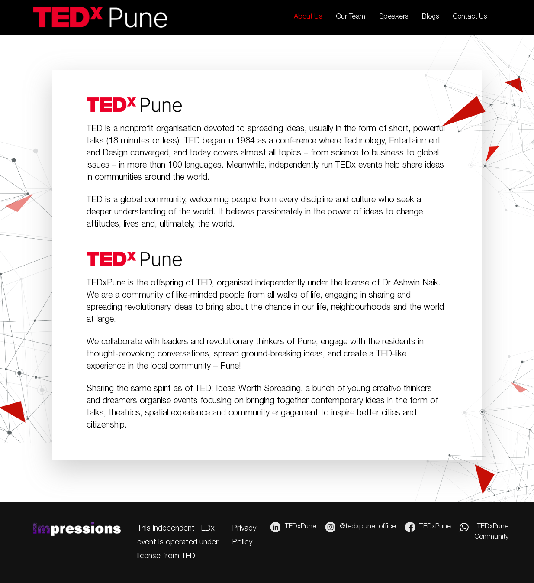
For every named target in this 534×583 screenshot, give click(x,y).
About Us (308, 17)
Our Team (350, 17)
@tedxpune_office (360, 527)
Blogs (430, 17)
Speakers (393, 17)
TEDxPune (293, 527)
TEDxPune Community (484, 531)
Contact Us (470, 17)
